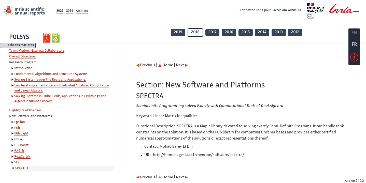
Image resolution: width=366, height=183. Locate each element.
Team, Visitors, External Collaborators (36, 50)
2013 (279, 32)
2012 (295, 32)
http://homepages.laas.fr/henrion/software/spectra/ (198, 155)
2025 (60, 11)
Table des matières (20, 45)
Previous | (147, 65)
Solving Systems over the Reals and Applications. (50, 79)
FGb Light (21, 133)
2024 (69, 11)
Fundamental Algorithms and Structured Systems (51, 74)
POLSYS (19, 37)
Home (165, 65)
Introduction (23, 68)
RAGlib (19, 150)
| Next (181, 65)
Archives (82, 11)
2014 (262, 32)
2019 (178, 32)
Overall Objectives (22, 56)
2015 (246, 32)
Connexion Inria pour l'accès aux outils (270, 10)
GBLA (18, 139)
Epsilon (19, 122)
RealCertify (22, 156)
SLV (17, 162)
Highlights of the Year (25, 110)
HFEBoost (21, 145)
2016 (229, 32)
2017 (212, 32)
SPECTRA (22, 168)
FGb (17, 128)
